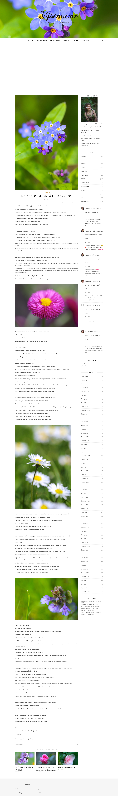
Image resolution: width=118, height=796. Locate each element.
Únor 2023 (84, 470)
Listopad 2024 (85, 391)
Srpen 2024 (84, 402)
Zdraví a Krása (41, 40)
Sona (86, 256)
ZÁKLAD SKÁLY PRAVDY (66, 718)
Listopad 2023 (85, 436)
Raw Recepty (85, 40)
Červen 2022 (84, 501)
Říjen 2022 (84, 486)
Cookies (101, 793)
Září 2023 (84, 444)
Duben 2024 (84, 418)
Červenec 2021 (85, 542)
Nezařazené (84, 126)
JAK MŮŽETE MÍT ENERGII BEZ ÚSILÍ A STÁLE (91, 552)
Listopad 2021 (85, 527)
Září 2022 (84, 489)
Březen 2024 (84, 421)
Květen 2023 (84, 459)
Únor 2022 (84, 516)
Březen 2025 (84, 376)
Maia (21, 695)
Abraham (83, 107)
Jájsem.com (59, 15)
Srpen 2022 (84, 493)
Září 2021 (84, 535)
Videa (82, 144)
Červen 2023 (84, 455)
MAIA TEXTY (46, 143)
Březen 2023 (84, 467)
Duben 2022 (84, 508)
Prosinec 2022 (85, 478)
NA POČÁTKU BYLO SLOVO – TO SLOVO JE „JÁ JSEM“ (92, 209)
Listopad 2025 (85, 346)
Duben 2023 (84, 463)
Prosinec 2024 (85, 387)
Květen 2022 (84, 504)
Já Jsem (30, 40)
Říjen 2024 (84, 395)
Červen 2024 (84, 410)
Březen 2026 (84, 331)
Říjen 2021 (84, 531)
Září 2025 (84, 353)
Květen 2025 (84, 368)
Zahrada (66, 40)
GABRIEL (83, 114)
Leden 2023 (84, 474)
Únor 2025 (84, 380)
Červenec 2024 (85, 406)
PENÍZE (83, 129)
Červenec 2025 (85, 361)
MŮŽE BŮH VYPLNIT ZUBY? (87, 555)
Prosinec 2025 (85, 342)
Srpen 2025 (84, 357)
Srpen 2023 (84, 448)
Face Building (55, 40)
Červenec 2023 (85, 452)
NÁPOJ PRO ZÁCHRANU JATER (88, 557)
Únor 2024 (84, 425)
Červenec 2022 (85, 497)
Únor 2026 (84, 334)
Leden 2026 (84, 338)
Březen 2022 (84, 512)
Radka (87, 159)
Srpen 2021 (84, 538)
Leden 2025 (84, 384)
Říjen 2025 (84, 350)
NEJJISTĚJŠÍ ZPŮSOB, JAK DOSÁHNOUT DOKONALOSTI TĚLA (94, 185)
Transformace (85, 137)
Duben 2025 (84, 372)
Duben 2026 (84, 327)
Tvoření (75, 40)
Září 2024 (84, 399)
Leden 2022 (84, 520)
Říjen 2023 (84, 440)
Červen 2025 (84, 365)
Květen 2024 (84, 414)
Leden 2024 (84, 429)
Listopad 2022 (85, 482)
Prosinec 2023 (85, 433)
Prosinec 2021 (85, 523)
